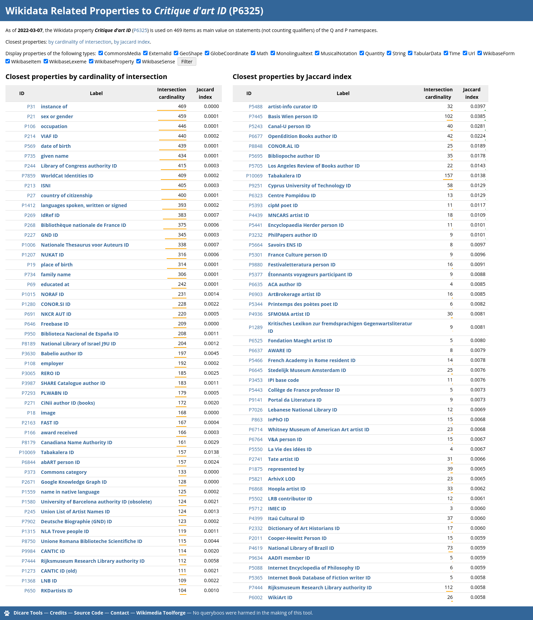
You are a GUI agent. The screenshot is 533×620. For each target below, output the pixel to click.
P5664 (255, 245)
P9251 (255, 185)
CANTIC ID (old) (59, 571)
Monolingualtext (294, 53)
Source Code (88, 612)
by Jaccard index (132, 41)
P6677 (255, 136)
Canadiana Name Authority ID (76, 442)
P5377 (255, 274)
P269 (30, 215)
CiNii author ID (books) (68, 403)
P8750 (28, 541)
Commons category (64, 472)
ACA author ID (285, 284)
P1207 (28, 254)
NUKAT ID (52, 254)
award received (59, 432)
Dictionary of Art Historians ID (304, 528)
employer (52, 363)
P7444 (28, 561)
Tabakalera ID (57, 452)
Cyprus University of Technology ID (309, 185)
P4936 (255, 314)
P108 (30, 363)
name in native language (70, 492)
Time (454, 53)
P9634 (255, 558)
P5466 (255, 360)
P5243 (255, 126)
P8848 (255, 146)
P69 (31, 284)
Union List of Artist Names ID (75, 511)
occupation (54, 126)
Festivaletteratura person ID (302, 264)
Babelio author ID (61, 353)
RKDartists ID (57, 590)
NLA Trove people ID (65, 531)
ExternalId (160, 53)
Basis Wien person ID (293, 116)
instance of (54, 106)
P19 (31, 264)
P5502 (255, 498)
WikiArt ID (280, 597)
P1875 (255, 469)
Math (262, 53)
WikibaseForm (499, 53)
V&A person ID (285, 439)
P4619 (255, 548)
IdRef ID (50, 215)
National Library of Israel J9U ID (78, 343)
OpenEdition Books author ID (302, 136)
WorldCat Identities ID (67, 175)
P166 (30, 432)
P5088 (255, 567)
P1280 (28, 304)
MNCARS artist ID (288, 215)
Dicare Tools (28, 612)
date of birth (56, 146)
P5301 (255, 254)
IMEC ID (277, 508)
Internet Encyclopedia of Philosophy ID (314, 567)
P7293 (28, 393)
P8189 (28, 343)
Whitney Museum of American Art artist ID (318, 429)
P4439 (255, 215)
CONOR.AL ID (284, 146)
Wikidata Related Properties (72, 10)
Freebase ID (55, 324)
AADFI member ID (289, 558)
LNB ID (49, 580)
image (48, 412)
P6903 (255, 294)
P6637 (255, 350)
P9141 (255, 400)
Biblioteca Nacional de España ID (80, 333)
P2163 (28, 422)
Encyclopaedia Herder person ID (306, 225)
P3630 (28, 353)
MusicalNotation (339, 53)
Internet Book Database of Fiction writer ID (319, 577)
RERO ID (50, 373)
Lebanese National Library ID (302, 409)
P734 (30, 274)
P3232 (255, 235)
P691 (30, 314)
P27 (31, 195)
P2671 (28, 482)
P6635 (255, 284)
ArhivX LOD (281, 479)
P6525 (255, 340)
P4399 (255, 518)
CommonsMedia (122, 53)
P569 (30, 146)
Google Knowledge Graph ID (74, 482)
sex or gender (57, 116)
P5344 (255, 304)
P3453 (255, 380)
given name (54, 156)
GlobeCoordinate (229, 53)
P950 (30, 333)
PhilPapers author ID (292, 235)
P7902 (28, 521)
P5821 (255, 479)
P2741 (255, 459)
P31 (31, 106)
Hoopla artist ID (287, 488)
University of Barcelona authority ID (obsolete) (96, 501)
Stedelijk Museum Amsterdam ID (307, 370)
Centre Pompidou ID (292, 195)
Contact (119, 612)
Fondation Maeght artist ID (300, 340)
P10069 (27, 452)
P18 (31, 412)
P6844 (28, 462)
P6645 (255, 370)
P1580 (28, 501)
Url (471, 53)
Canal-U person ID (289, 126)
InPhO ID (278, 419)
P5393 (255, 205)
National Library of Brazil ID (301, 548)
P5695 (255, 156)
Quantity (374, 53)
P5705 (255, 165)
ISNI (45, 185)
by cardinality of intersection (79, 41)
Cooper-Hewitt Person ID (297, 538)
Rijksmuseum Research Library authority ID (93, 561)
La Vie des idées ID (290, 449)
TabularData (427, 53)
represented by (286, 469)
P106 (30, 126)
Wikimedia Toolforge (160, 612)
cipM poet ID (283, 205)
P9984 (28, 551)
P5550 (255, 449)
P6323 (255, 195)
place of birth (57, 264)
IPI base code (283, 380)
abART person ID (60, 462)
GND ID (49, 235)
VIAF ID (49, 136)
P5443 (255, 390)
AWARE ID (280, 350)
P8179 (28, 442)
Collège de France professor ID (304, 390)
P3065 (28, 373)
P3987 (28, 383)
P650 (30, 590)
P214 (30, 136)
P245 (30, 511)
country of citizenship (66, 195)
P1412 (28, 205)
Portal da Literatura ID (295, 400)
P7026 (255, 409)
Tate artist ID (283, 459)
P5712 (255, 508)
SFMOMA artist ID (289, 314)
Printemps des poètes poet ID (303, 304)
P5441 (255, 225)
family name (56, 274)
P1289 (255, 327)
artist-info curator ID (293, 106)
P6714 (255, 429)
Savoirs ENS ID (285, 245)
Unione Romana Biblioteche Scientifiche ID (91, 541)
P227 (30, 235)
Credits (58, 612)
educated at (55, 284)
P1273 (28, 571)
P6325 (140, 30)
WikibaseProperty (114, 61)
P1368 (28, 580)
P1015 (28, 294)
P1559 (28, 492)
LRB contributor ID (290, 498)
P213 (30, 185)
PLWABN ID (54, 393)
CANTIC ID (53, 551)
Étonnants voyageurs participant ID (310, 274)
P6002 (255, 597)
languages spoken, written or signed (84, 205)
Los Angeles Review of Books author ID (314, 165)
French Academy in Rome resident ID (312, 360)
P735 (30, 156)
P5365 (255, 577)
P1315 (28, 531)
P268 (30, 225)
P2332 (255, 528)
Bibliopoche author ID (294, 156)
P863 (257, 419)
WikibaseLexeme (68, 61)
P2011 (255, 538)
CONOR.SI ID (56, 304)
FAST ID (50, 422)
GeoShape (191, 53)
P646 (30, 324)
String (399, 53)
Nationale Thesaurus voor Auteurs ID (85, 245)
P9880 (255, 264)
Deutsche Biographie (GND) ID (76, 521)
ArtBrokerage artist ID (294, 294)
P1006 (28, 245)
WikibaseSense (158, 61)
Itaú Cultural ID (286, 518)
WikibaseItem (26, 61)
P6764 (255, 439)
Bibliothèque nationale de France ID (83, 225)
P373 (30, 472)
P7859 (28, 175)
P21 (31, 116)
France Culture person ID (298, 254)
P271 (30, 403)
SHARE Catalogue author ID (73, 383)
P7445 (255, 116)
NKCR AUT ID (56, 314)
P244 (30, 165)
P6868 (255, 488)
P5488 (255, 106)
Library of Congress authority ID (79, 165)
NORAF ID (52, 294)
